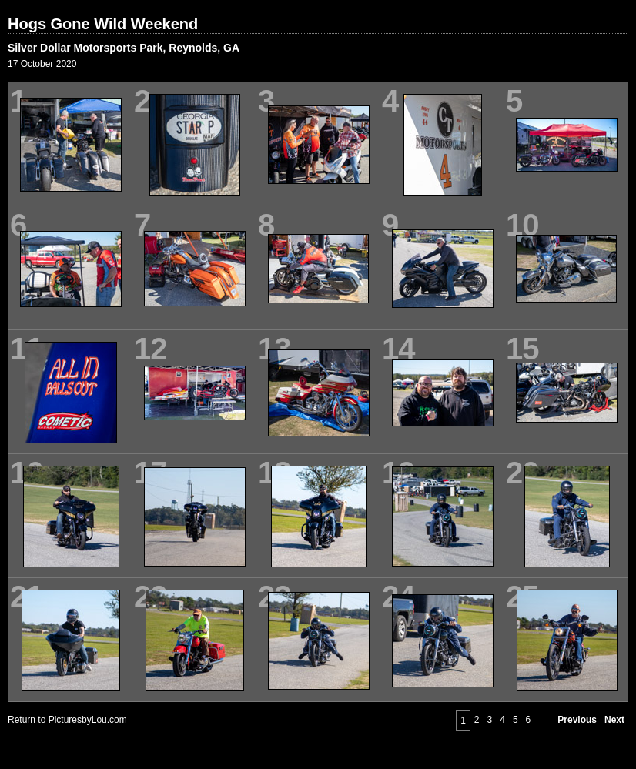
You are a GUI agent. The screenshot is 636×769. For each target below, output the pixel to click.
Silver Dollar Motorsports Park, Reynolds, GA (123, 48)
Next (614, 719)
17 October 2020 (42, 64)
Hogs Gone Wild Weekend (103, 23)
